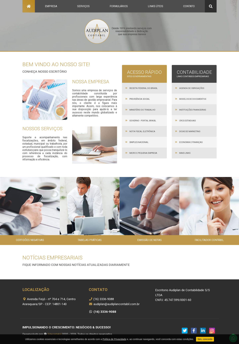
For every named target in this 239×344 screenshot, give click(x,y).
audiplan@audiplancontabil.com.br (114, 304)
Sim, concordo (205, 339)
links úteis (155, 6)
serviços (83, 6)
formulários (119, 6)
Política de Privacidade (114, 339)
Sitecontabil (54, 334)
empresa (51, 6)
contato (189, 6)
